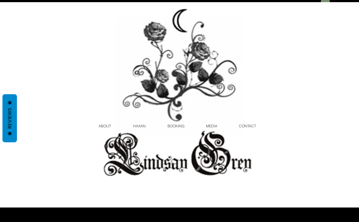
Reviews (9, 118)
